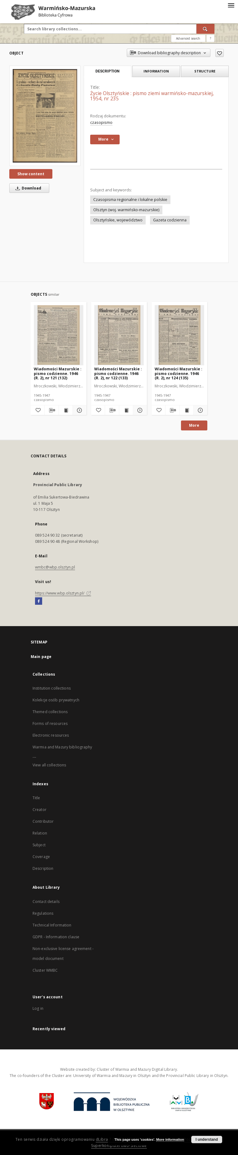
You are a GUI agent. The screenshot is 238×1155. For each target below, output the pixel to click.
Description (43, 868)
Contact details (46, 901)
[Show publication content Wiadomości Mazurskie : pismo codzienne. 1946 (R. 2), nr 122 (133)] (126, 410)
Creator (39, 809)
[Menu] (230, 5)
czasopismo (101, 122)
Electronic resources (51, 735)
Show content (30, 174)
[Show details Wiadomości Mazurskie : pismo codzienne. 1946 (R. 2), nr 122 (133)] (139, 410)
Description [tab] (107, 71)
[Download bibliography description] (51, 410)
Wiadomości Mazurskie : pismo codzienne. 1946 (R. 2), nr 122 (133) (118, 373)
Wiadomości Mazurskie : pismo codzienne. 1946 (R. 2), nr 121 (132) (58, 373)
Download (27, 188)
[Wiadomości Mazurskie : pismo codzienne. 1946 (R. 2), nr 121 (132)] (58, 335)
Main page (41, 656)
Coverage (41, 856)
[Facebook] (38, 601)
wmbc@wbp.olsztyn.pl (55, 567)
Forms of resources (50, 723)
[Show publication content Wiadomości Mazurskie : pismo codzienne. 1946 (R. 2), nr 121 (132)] (66, 410)
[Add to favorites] (219, 53)
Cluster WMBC (45, 970)
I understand (207, 1139)
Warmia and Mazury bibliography (62, 747)
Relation (40, 833)
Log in (38, 1008)
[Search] (205, 29)
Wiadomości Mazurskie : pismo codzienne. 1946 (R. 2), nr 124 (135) (178, 373)
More (194, 425)
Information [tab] (156, 71)
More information (170, 1139)
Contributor (43, 821)
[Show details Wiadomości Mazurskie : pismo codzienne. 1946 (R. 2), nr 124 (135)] (199, 410)
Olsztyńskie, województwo (118, 220)
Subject (39, 845)
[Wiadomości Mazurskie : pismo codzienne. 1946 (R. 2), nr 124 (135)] (179, 335)
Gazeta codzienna (170, 220)
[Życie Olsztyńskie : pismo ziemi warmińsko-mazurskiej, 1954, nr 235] (45, 115)
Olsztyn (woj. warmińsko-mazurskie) (126, 209)
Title (36, 797)
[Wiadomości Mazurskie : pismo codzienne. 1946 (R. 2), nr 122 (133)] (119, 335)
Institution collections (52, 688)
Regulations (43, 913)
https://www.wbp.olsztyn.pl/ (63, 593)
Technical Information (52, 925)
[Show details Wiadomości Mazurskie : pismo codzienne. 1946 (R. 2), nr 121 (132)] (79, 410)
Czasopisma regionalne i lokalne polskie (130, 199)
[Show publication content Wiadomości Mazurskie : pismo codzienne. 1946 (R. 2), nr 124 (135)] (186, 410)
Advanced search (188, 38)
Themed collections (50, 711)
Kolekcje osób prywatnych (56, 700)
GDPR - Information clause (56, 936)
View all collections (49, 765)
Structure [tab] (204, 71)
